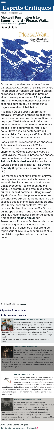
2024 (21, 13)
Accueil (4, 13)
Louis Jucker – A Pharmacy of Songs (29, 319)
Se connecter (19, 428)
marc (24, 24)
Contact (31, 428)
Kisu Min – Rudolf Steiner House (27, 399)
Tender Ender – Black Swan (25, 347)
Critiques (13, 13)
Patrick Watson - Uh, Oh (24, 374)
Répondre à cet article (13, 310)
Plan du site (5, 428)
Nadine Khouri (26, 217)
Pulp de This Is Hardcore (16, 161)
